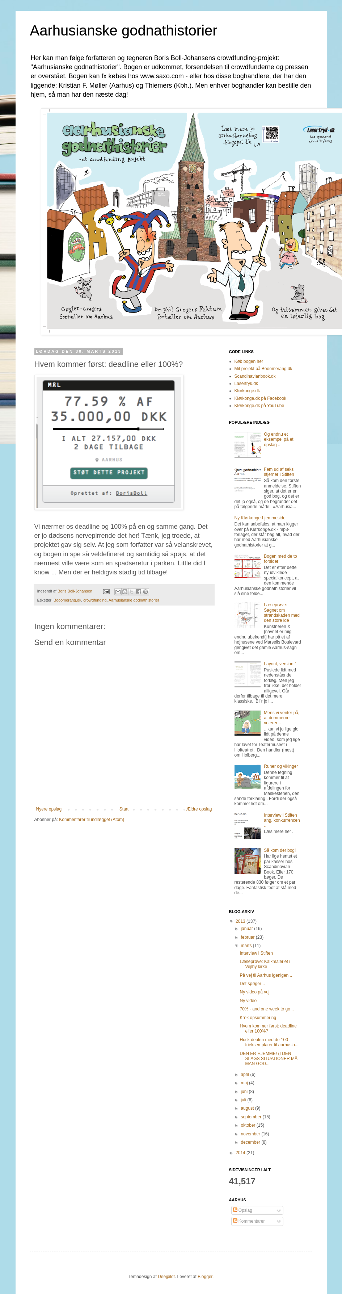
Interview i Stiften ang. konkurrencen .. (282, 820)
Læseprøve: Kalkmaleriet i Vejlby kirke (265, 964)
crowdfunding (94, 600)
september (251, 1116)
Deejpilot (166, 1276)
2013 (241, 921)
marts (247, 945)
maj (245, 1082)
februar (248, 937)
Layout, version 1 (280, 663)
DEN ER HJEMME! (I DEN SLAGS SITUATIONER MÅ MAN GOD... (268, 1059)
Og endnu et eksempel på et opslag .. (278, 439)
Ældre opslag (199, 809)
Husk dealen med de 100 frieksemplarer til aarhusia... (269, 1042)
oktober (248, 1125)
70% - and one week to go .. (267, 1009)
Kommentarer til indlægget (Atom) (91, 819)
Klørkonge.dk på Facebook (260, 398)
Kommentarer (249, 1221)
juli (244, 1099)
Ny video (248, 1000)
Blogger (205, 1276)
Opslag (242, 1210)
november (251, 1133)
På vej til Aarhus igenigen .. (266, 975)
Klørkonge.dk (247, 390)
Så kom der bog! (280, 850)
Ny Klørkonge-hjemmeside (260, 517)
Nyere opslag (49, 809)
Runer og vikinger (281, 766)
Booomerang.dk (67, 600)
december (251, 1142)
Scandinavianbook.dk (255, 376)
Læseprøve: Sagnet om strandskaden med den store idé (282, 612)
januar (247, 928)
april (245, 1074)
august (248, 1108)
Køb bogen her (249, 361)
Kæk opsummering (258, 1017)
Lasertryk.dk (246, 383)
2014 (241, 1152)
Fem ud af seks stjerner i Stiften (279, 472)
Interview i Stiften (256, 953)
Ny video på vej (254, 991)
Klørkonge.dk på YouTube (259, 405)
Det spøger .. (252, 983)
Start (123, 809)
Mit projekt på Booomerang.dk (263, 368)
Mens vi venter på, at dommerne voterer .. (281, 718)
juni (245, 1091)
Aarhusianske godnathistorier (124, 30)
